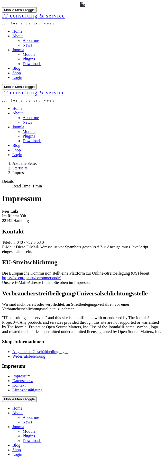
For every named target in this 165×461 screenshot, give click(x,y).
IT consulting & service (33, 16)
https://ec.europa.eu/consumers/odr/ (31, 278)
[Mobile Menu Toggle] (19, 10)
